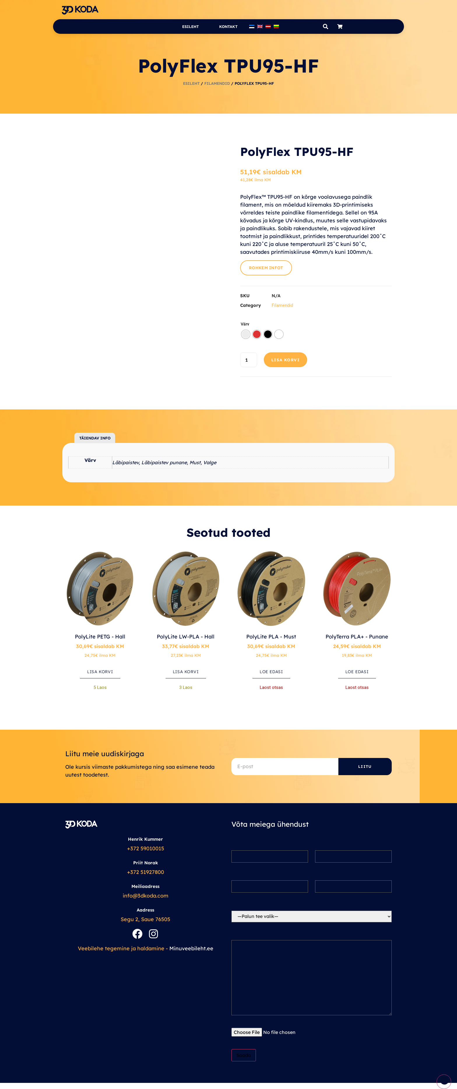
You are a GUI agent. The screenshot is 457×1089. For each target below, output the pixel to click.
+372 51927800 (145, 872)
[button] (325, 26)
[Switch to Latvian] (268, 26)
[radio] (245, 334)
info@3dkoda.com (145, 895)
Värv (245, 324)
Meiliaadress (145, 886)
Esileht (190, 26)
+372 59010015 (145, 848)
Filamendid (217, 83)
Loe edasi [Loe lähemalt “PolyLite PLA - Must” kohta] (271, 671)
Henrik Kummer (145, 839)
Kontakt (228, 26)
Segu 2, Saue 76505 (145, 919)
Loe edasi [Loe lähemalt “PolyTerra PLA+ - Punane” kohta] (357, 671)
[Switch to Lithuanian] (276, 26)
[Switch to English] (260, 26)
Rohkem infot (266, 267)
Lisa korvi (285, 360)
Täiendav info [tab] (94, 438)
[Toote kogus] (248, 359)
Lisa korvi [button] (100, 671)
